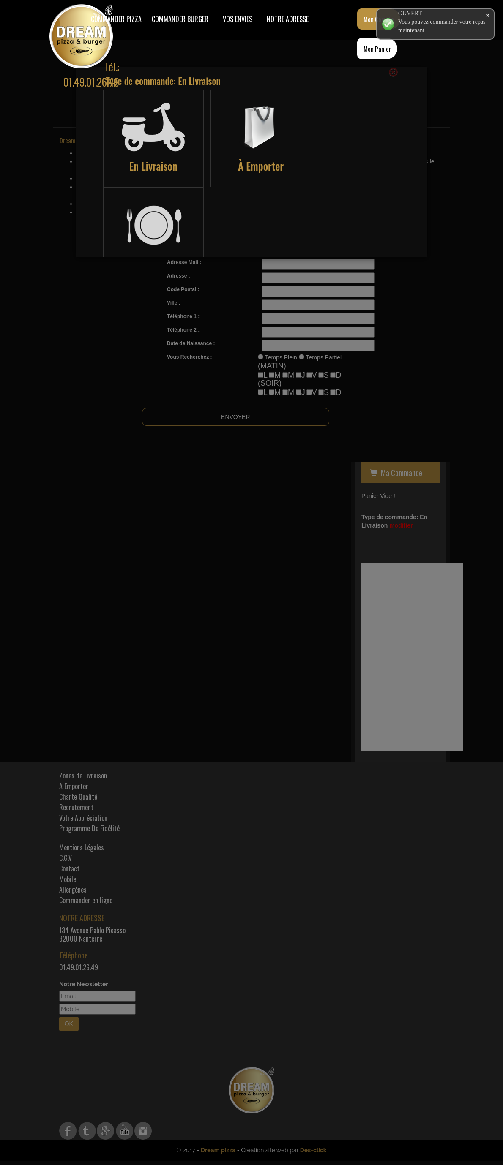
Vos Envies (237, 19)
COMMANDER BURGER (180, 19)
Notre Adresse (288, 19)
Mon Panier (377, 48)
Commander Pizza (116, 19)
